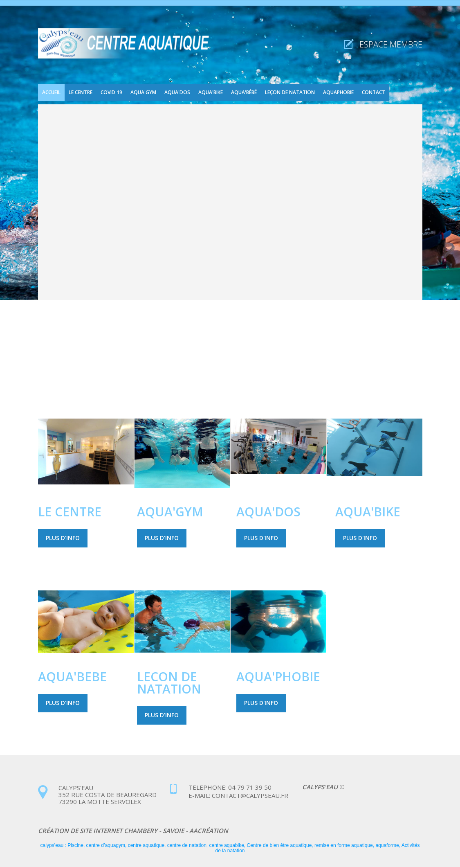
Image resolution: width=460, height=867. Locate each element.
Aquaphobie (338, 92)
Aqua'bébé (244, 92)
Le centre (80, 92)
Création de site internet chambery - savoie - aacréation (133, 830)
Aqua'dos (177, 92)
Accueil (51, 92)
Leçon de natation (290, 92)
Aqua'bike (210, 92)
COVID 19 (111, 92)
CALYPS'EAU (320, 787)
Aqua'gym (143, 92)
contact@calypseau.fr (249, 795)
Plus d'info (63, 538)
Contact (373, 92)
